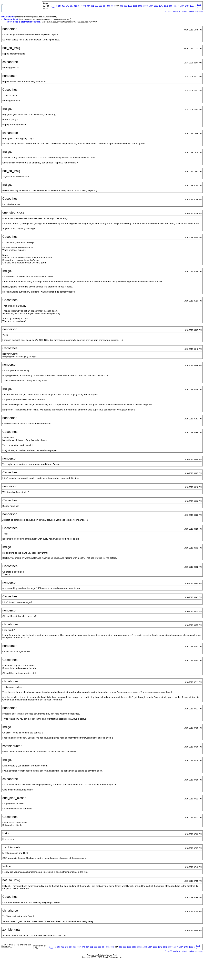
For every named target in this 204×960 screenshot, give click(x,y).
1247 (176, 6)
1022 (156, 6)
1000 (130, 6)
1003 (146, 6)
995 (108, 6)
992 (96, 6)
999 (125, 6)
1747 (187, 6)
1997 (192, 6)
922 (75, 6)
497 (63, 6)
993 (100, 6)
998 (121, 6)
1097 (171, 6)
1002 (140, 6)
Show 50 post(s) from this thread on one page (184, 11)
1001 (135, 6)
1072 (166, 6)
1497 (182, 6)
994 (104, 6)
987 (88, 6)
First (52, 6)
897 (71, 6)
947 (79, 6)
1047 (161, 6)
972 (84, 6)
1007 (151, 6)
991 (92, 6)
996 (113, 6)
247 (59, 6)
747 (67, 6)
